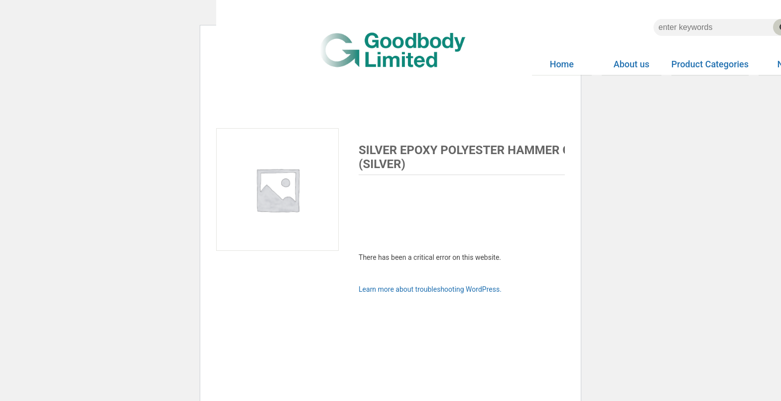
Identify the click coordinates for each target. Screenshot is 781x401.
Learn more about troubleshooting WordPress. (430, 289)
